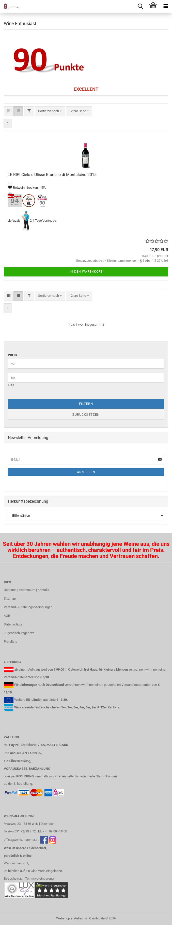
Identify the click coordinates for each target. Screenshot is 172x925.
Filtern (86, 404)
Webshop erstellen (69, 918)
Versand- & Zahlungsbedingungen (28, 607)
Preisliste (10, 641)
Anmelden (86, 472)
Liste (52, 700)
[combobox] (50, 111)
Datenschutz (13, 624)
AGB (7, 616)
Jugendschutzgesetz (19, 633)
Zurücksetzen (86, 414)
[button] (9, 111)
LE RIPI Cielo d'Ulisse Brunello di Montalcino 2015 (52, 174)
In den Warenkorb (86, 271)
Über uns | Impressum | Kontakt (26, 590)
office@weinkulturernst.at (21, 840)
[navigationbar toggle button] (165, 6)
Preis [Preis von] (12, 355)
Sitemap (10, 598)
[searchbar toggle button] (140, 6)
